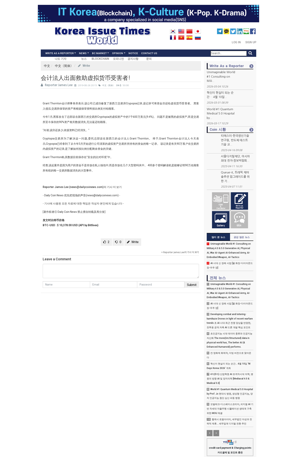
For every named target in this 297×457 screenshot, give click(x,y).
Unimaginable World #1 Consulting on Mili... (221, 76)
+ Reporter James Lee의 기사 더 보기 (180, 252)
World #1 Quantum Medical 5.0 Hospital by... (220, 113)
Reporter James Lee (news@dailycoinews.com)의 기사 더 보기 (82, 187)
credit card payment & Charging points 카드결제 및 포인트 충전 (230, 447)
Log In (236, 42)
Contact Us (149, 53)
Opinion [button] (117, 53)
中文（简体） (64, 65)
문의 (149, 59)
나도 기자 (60, 59)
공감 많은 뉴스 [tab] (242, 237)
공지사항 (133, 59)
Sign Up (250, 42)
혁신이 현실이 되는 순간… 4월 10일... (220, 95)
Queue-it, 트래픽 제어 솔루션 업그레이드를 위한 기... (235, 177)
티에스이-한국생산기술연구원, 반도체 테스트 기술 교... (235, 140)
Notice (133, 53)
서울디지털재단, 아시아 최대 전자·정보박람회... (235, 158)
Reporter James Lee (57, 85)
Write (84, 66)
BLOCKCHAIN (100, 59)
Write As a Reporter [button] (59, 53)
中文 (47, 65)
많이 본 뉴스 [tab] (218, 237)
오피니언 (118, 59)
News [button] (83, 53)
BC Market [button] (99, 53)
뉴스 (84, 59)
